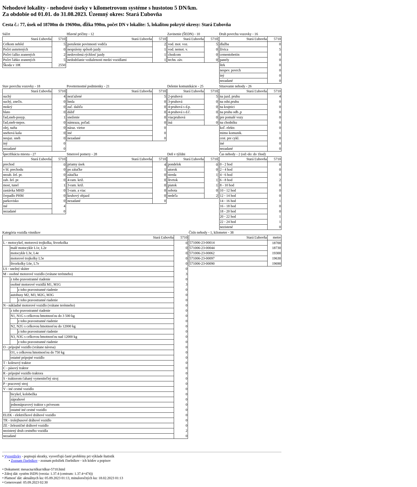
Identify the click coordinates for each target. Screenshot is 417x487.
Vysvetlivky (12, 456)
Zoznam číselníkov (24, 461)
